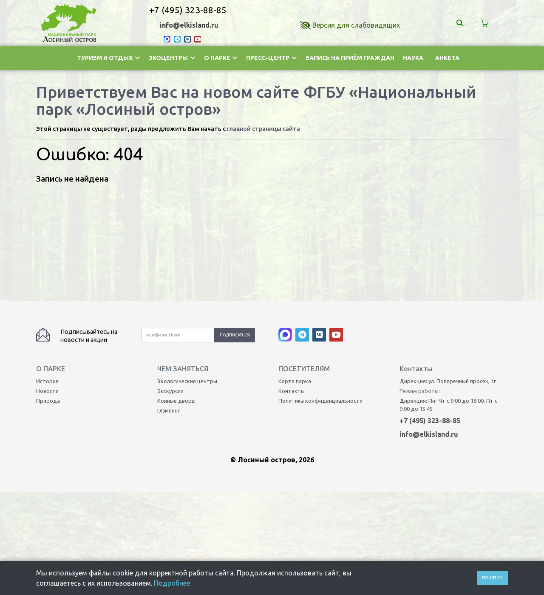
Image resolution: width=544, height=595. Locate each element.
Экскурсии (170, 290)
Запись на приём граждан (350, 57)
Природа (48, 300)
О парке (221, 57)
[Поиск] (461, 23)
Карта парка (294, 280)
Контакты (291, 290)
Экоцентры (172, 57)
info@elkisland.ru (189, 25)
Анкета (447, 57)
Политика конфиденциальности (320, 300)
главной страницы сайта (263, 128)
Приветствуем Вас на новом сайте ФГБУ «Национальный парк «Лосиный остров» (256, 100)
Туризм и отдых (108, 57)
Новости (47, 290)
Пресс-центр (271, 57)
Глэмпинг (168, 310)
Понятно (492, 577)
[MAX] (169, 39)
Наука (413, 57)
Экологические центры (187, 280)
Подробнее (172, 583)
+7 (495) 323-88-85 (188, 10)
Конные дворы (176, 300)
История (47, 280)
